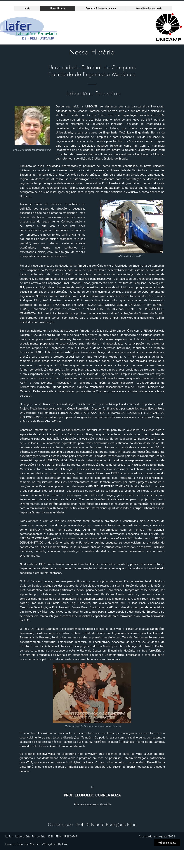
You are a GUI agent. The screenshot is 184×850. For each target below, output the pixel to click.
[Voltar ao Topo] (167, 842)
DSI (24, 38)
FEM (33, 38)
